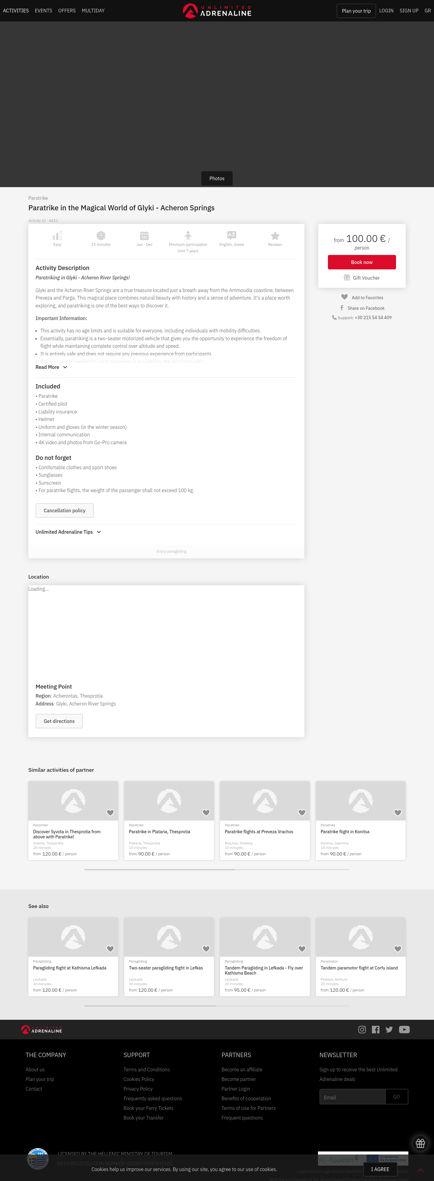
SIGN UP (409, 11)
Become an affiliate (242, 1069)
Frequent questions (242, 1118)
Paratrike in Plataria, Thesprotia (351, 831)
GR (428, 11)
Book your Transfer (144, 1118)
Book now (362, 262)
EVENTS (43, 11)
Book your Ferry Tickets (149, 1108)
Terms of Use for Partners (249, 1108)
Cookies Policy (139, 1079)
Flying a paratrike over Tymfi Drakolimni (167, 831)
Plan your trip (356, 11)
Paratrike (38, 198)
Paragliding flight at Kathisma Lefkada (357, 968)
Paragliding (138, 961)
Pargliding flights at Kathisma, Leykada (166, 968)
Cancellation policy (65, 510)
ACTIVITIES (16, 11)
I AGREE (380, 1169)
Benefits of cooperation (246, 1098)
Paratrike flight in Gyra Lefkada (63, 968)
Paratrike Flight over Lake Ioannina (67, 831)
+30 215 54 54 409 (373, 317)
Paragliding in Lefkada (246, 968)
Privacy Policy (138, 1089)
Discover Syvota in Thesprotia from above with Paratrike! (258, 834)
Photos (217, 178)
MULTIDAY (93, 11)
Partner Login (236, 1089)
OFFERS (67, 11)
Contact (34, 1089)
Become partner (239, 1079)
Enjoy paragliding (171, 551)
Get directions (59, 721)
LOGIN (386, 11)
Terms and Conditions (147, 1069)
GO (396, 1097)
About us (35, 1069)
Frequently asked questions (153, 1098)
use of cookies (261, 1169)
